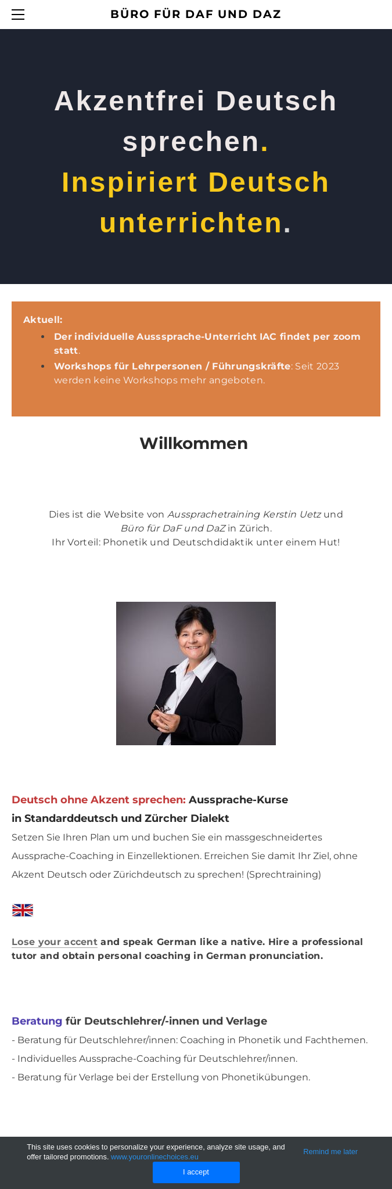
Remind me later (330, 1151)
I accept (196, 1172)
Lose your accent (55, 941)
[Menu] (20, 14)
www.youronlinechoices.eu (155, 1156)
